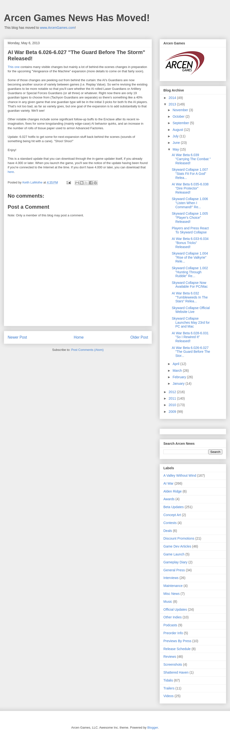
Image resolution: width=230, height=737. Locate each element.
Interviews (170, 578)
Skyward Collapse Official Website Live (191, 310)
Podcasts (170, 625)
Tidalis (168, 680)
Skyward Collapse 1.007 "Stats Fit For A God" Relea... (190, 174)
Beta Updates (173, 507)
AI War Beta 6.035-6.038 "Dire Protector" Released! (190, 188)
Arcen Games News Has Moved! (77, 17)
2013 (173, 104)
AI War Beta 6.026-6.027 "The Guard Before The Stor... (191, 352)
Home (79, 337)
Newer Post (17, 337)
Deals (167, 531)
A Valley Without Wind (179, 475)
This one (14, 67)
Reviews (169, 656)
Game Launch (173, 554)
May (176, 149)
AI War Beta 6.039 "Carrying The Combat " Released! (191, 159)
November (180, 110)
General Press (174, 570)
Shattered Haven (176, 672)
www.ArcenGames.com (57, 28)
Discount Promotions (178, 538)
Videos (168, 696)
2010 (173, 405)
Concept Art (172, 515)
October (178, 116)
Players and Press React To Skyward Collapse (190, 230)
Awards (168, 499)
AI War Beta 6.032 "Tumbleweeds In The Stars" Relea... (190, 297)
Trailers (168, 688)
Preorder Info (173, 633)
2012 (173, 392)
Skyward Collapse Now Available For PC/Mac (190, 285)
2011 (173, 398)
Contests (170, 523)
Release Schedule (177, 649)
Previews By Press (177, 641)
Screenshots (172, 664)
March (177, 370)
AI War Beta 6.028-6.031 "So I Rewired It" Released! (190, 337)
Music (167, 601)
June (176, 143)
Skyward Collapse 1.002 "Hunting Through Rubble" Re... (190, 272)
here (11, 172)
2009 (173, 412)
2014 (173, 98)
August (178, 130)
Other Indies (172, 617)
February (179, 377)
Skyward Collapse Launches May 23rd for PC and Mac (191, 323)
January (178, 383)
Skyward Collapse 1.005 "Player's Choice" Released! (190, 218)
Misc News (171, 594)
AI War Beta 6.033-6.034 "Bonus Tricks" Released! (190, 243)
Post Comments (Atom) (87, 350)
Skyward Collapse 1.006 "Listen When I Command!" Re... (190, 203)
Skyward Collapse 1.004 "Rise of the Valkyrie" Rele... (190, 257)
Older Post (139, 337)
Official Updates (175, 609)
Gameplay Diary (175, 562)
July (175, 136)
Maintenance (173, 586)
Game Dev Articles (177, 546)
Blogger (152, 727)
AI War (168, 483)
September (181, 123)
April (176, 364)
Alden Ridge (172, 491)
